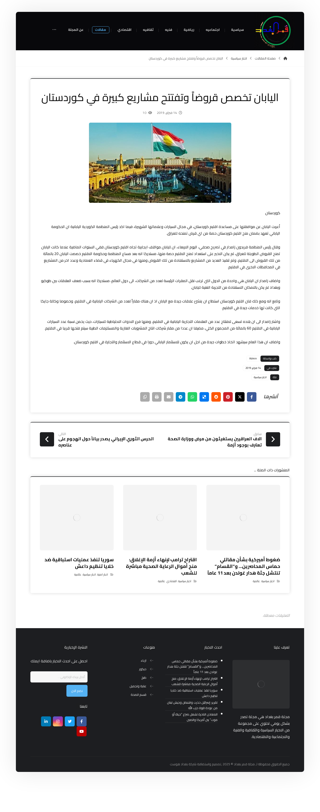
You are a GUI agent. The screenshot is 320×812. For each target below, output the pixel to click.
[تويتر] (70, 750)
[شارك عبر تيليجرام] (180, 425)
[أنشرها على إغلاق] (240, 425)
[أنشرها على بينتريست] (228, 425)
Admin (253, 387)
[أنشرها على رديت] (216, 425)
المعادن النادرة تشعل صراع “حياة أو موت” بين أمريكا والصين (195, 745)
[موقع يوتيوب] (82, 760)
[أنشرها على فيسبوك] (251, 425)
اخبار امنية (102, 603)
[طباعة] (157, 425)
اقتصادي (172, 609)
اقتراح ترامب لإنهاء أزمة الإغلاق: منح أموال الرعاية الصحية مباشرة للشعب (195, 709)
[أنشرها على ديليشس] (204, 425)
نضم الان (77, 719)
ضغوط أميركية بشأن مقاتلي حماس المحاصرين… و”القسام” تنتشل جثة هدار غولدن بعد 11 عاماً (192, 695)
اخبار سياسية (260, 405)
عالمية (256, 609)
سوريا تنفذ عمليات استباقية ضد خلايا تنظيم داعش (194, 721)
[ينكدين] (46, 750)
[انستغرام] (58, 750)
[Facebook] (82, 750)
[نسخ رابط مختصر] (145, 425)
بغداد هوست (179, 792)
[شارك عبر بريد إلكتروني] (168, 425)
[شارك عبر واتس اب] (192, 425)
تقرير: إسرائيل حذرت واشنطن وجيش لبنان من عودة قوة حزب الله (192, 733)
